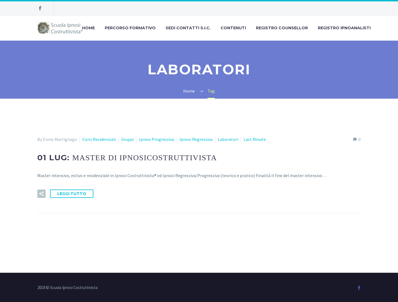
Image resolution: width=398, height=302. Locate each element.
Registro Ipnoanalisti (344, 27)
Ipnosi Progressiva (156, 139)
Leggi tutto (71, 193)
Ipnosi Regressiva (196, 139)
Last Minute (254, 139)
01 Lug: (127, 157)
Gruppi (127, 139)
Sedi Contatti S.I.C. (188, 27)
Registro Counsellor (282, 27)
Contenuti (233, 27)
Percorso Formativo (130, 27)
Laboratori (228, 139)
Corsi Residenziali (99, 139)
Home (88, 27)
